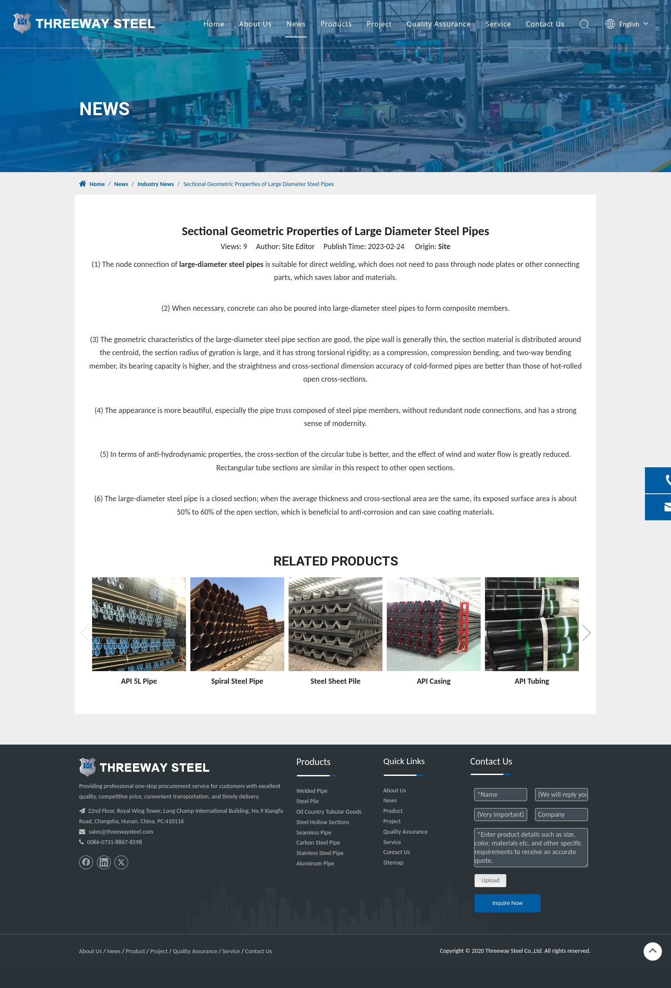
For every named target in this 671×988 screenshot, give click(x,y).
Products (336, 24)
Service (498, 24)
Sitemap (393, 862)
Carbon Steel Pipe (318, 842)
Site (444, 246)
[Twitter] (121, 862)
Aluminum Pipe (315, 863)
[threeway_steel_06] (144, 767)
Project (379, 24)
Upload (490, 880)
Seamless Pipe (313, 832)
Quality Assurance (438, 24)
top (653, 951)
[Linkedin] (104, 862)
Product (393, 811)
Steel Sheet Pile (335, 681)
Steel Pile (307, 801)
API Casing (434, 681)
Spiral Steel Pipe (237, 681)
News (296, 24)
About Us (255, 24)
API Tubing (532, 681)
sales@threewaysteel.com (121, 831)
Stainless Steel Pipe (320, 853)
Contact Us (545, 24)
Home (214, 24)
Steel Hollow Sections (322, 822)
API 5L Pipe (139, 681)
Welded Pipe (312, 791)
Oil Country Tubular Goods (329, 811)
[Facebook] (86, 862)
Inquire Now (507, 903)
